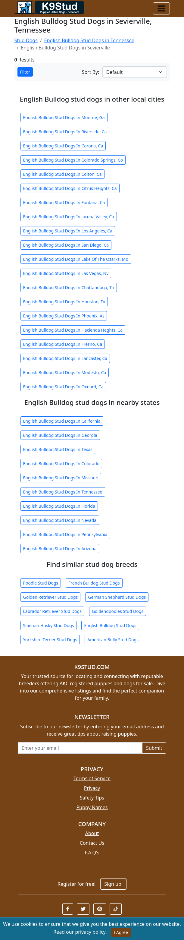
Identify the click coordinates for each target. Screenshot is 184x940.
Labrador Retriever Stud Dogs (52, 611)
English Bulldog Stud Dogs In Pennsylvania (65, 534)
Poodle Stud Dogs (40, 583)
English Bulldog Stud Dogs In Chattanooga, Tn (68, 287)
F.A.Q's (92, 852)
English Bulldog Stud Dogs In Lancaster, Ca (65, 358)
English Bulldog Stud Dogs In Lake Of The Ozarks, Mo (75, 259)
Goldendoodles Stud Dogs (117, 611)
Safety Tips (92, 797)
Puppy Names (92, 807)
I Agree (121, 932)
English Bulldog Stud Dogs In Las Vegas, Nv (66, 273)
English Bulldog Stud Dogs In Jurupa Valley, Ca (68, 216)
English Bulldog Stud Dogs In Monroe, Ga (64, 117)
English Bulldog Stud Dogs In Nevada (60, 520)
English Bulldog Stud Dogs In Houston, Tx (64, 301)
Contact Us (92, 843)
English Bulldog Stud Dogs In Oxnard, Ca (63, 387)
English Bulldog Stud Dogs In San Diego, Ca (66, 245)
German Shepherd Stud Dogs (117, 597)
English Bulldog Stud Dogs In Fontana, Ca (64, 202)
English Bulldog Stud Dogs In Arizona (60, 548)
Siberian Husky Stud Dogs (48, 625)
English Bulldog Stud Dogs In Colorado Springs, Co (73, 160)
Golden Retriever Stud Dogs (50, 597)
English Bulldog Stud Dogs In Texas (57, 449)
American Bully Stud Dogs (113, 639)
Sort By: (90, 72)
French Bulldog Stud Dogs (94, 583)
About (92, 833)
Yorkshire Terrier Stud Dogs (50, 639)
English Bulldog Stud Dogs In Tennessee (62, 492)
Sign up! (113, 884)
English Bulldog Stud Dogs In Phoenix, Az (63, 316)
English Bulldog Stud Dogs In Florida (59, 506)
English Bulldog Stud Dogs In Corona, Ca (63, 146)
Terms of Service (92, 778)
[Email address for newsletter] (80, 748)
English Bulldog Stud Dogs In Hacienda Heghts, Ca (73, 330)
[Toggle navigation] (161, 8)
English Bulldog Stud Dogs (110, 625)
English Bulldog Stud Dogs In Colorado (61, 463)
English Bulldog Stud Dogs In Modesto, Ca (64, 372)
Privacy (92, 788)
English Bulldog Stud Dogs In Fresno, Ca (62, 344)
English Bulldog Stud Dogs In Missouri (60, 478)
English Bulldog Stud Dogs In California (62, 421)
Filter (25, 72)
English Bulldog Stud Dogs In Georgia (60, 435)
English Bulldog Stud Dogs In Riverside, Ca (65, 131)
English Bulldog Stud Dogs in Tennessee (89, 40)
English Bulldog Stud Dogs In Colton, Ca (62, 174)
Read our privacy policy (79, 932)
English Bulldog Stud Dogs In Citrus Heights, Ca (70, 188)
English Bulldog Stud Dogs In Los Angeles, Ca (67, 231)
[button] (67, 909)
